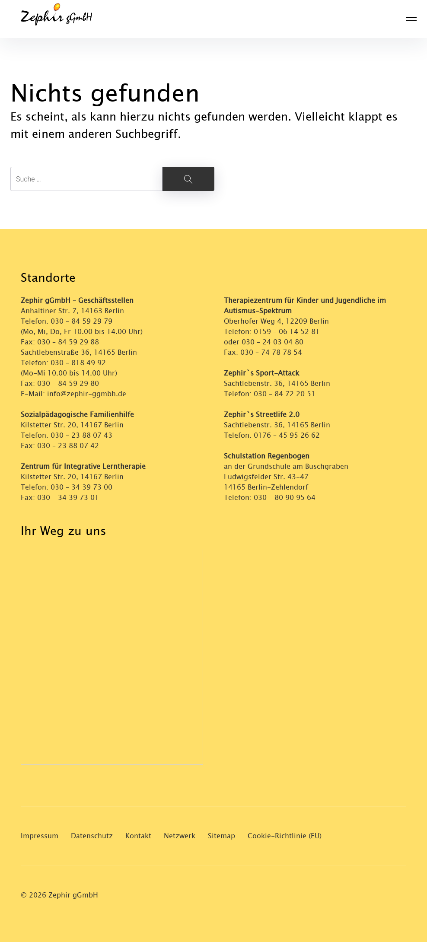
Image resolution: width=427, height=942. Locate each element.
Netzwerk (179, 836)
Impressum (39, 836)
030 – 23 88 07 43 (81, 435)
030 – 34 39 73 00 (81, 487)
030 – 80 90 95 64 (284, 497)
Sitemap (221, 836)
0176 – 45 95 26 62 (287, 435)
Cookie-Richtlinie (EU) (285, 836)
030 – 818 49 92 (78, 362)
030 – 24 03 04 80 (274, 342)
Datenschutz (92, 836)
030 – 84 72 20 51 (284, 393)
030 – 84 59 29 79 (81, 321)
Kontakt (138, 836)
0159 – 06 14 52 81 (287, 331)
